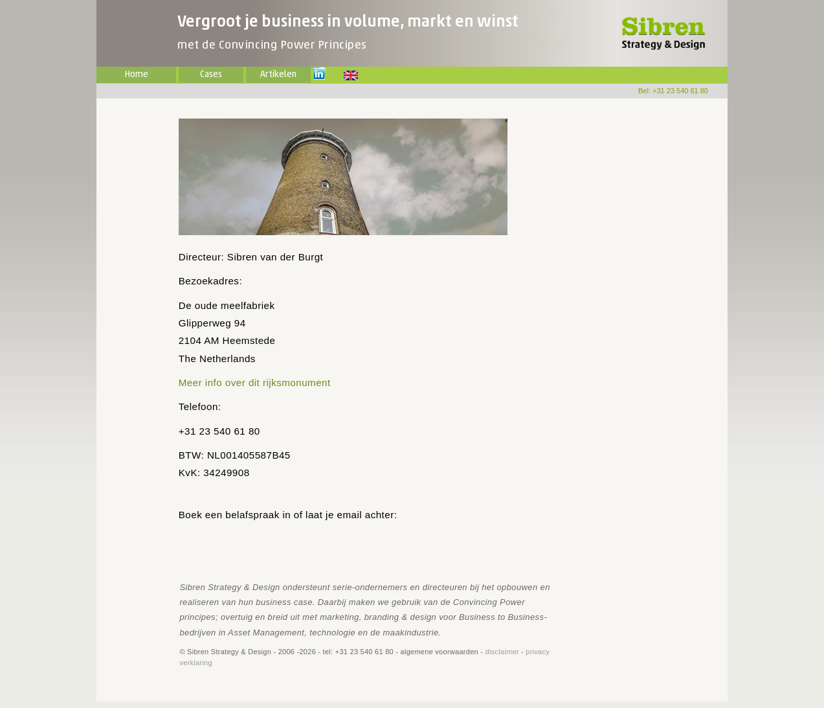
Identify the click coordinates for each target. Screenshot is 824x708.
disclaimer (502, 652)
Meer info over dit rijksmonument (255, 382)
